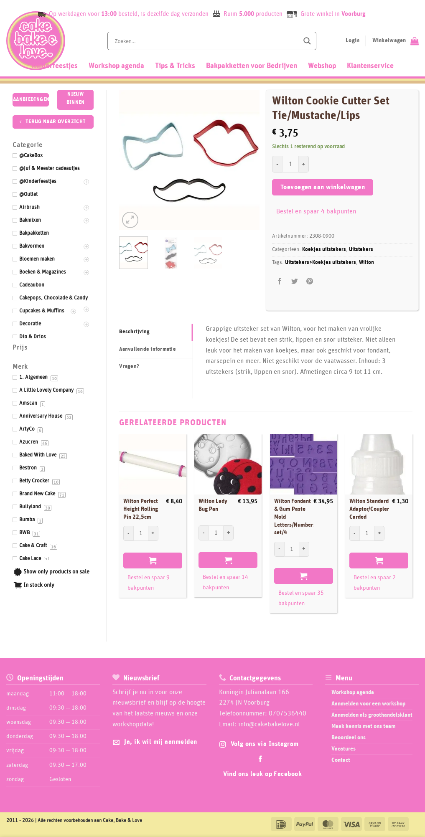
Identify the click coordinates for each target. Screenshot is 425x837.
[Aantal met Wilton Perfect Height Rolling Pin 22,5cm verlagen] (128, 533)
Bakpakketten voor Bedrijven (251, 66)
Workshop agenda (116, 66)
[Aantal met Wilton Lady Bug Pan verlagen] (204, 532)
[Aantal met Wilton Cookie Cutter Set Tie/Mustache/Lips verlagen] (277, 164)
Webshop (322, 66)
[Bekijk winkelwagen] (395, 41)
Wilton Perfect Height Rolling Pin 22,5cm (140, 509)
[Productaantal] (290, 164)
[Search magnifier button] (307, 41)
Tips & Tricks (175, 66)
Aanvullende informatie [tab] (147, 349)
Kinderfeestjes (55, 66)
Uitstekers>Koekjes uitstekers (320, 262)
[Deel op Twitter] (295, 281)
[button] (130, 220)
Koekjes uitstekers (324, 249)
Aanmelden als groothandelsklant (371, 715)
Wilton (366, 262)
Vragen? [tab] (129, 366)
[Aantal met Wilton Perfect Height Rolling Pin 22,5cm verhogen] (153, 533)
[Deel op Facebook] (280, 281)
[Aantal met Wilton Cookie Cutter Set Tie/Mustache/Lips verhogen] (304, 164)
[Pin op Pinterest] (310, 281)
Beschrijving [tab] (134, 332)
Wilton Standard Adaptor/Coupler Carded (369, 509)
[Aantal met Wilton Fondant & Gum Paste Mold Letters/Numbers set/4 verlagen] (279, 549)
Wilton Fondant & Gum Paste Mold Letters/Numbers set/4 (295, 516)
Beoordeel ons (348, 738)
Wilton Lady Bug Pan (213, 505)
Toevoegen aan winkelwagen (322, 187)
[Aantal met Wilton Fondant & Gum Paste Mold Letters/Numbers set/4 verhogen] (304, 549)
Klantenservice (370, 66)
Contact (340, 760)
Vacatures (343, 749)
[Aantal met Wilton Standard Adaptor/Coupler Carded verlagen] (354, 533)
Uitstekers (361, 249)
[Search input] (206, 41)
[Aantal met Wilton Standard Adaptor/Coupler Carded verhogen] (379, 533)
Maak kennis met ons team (363, 726)
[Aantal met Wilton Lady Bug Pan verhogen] (229, 532)
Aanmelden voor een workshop (368, 704)
